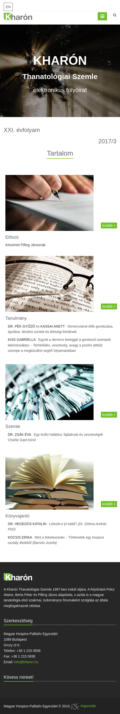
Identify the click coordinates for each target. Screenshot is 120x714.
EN (8, 7)
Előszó (12, 237)
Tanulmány (16, 318)
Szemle (12, 426)
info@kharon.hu (26, 662)
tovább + (109, 225)
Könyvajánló (17, 516)
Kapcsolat (88, 706)
